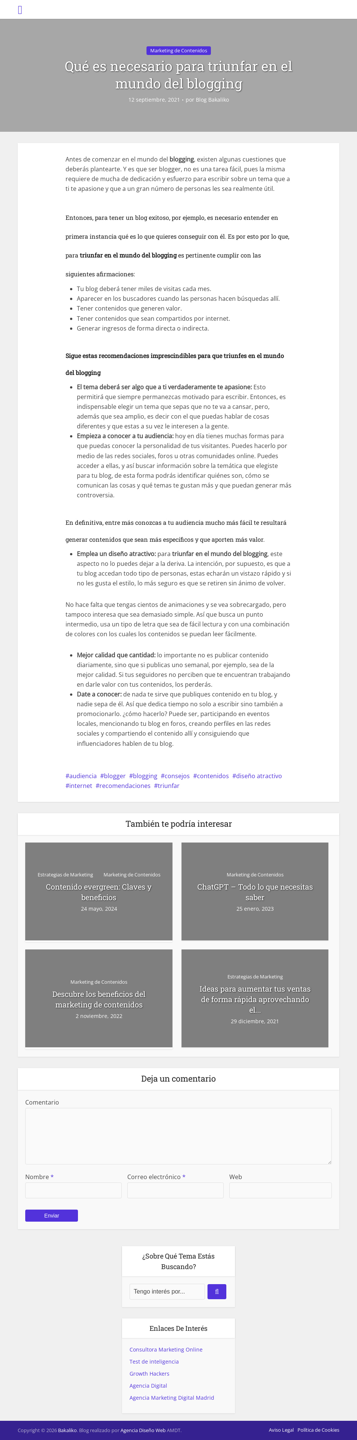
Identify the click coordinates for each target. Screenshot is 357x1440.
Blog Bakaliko (212, 99)
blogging (145, 776)
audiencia (83, 776)
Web (235, 1177)
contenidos (213, 776)
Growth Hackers (149, 1373)
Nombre (39, 1177)
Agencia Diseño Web (143, 1430)
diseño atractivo (259, 776)
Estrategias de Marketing (65, 874)
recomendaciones (125, 786)
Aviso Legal (281, 1429)
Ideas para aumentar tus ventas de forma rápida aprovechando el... (255, 999)
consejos (177, 776)
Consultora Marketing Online (166, 1349)
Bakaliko (67, 1430)
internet (80, 786)
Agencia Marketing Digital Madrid (172, 1397)
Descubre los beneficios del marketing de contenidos (98, 999)
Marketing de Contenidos (178, 50)
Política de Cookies (318, 1429)
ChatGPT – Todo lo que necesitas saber (255, 892)
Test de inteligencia (154, 1361)
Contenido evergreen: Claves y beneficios (99, 892)
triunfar (169, 786)
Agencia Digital (148, 1385)
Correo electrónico (156, 1177)
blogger (115, 776)
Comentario (42, 1102)
